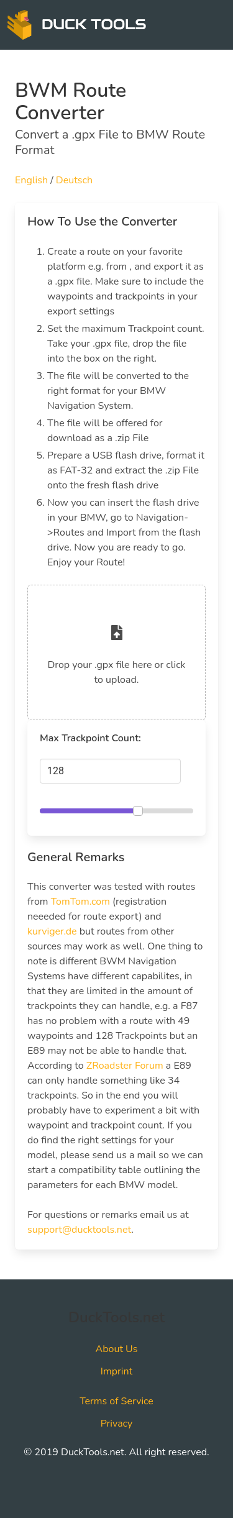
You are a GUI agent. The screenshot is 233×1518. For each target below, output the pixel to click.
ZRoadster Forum (124, 1065)
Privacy (117, 1423)
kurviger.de (52, 931)
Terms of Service (116, 1401)
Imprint (116, 1371)
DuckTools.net (116, 1317)
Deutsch (74, 180)
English (31, 180)
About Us (117, 1349)
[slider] (138, 811)
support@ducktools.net (79, 1230)
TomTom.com (80, 901)
